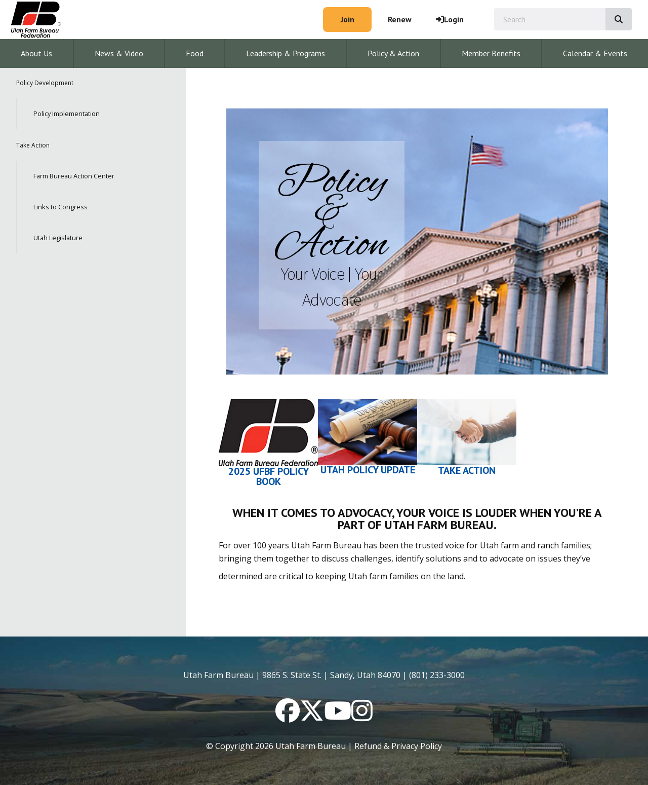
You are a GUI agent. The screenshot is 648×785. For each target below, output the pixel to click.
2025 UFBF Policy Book (268, 476)
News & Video (119, 53)
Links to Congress (60, 206)
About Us (36, 53)
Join (347, 19)
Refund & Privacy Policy (398, 746)
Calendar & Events (595, 53)
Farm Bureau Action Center (73, 175)
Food (195, 53)
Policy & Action (393, 53)
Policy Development (44, 83)
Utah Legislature (58, 237)
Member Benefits (491, 53)
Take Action (33, 145)
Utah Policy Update (367, 469)
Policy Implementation (66, 113)
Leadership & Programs (285, 53)
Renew (400, 19)
